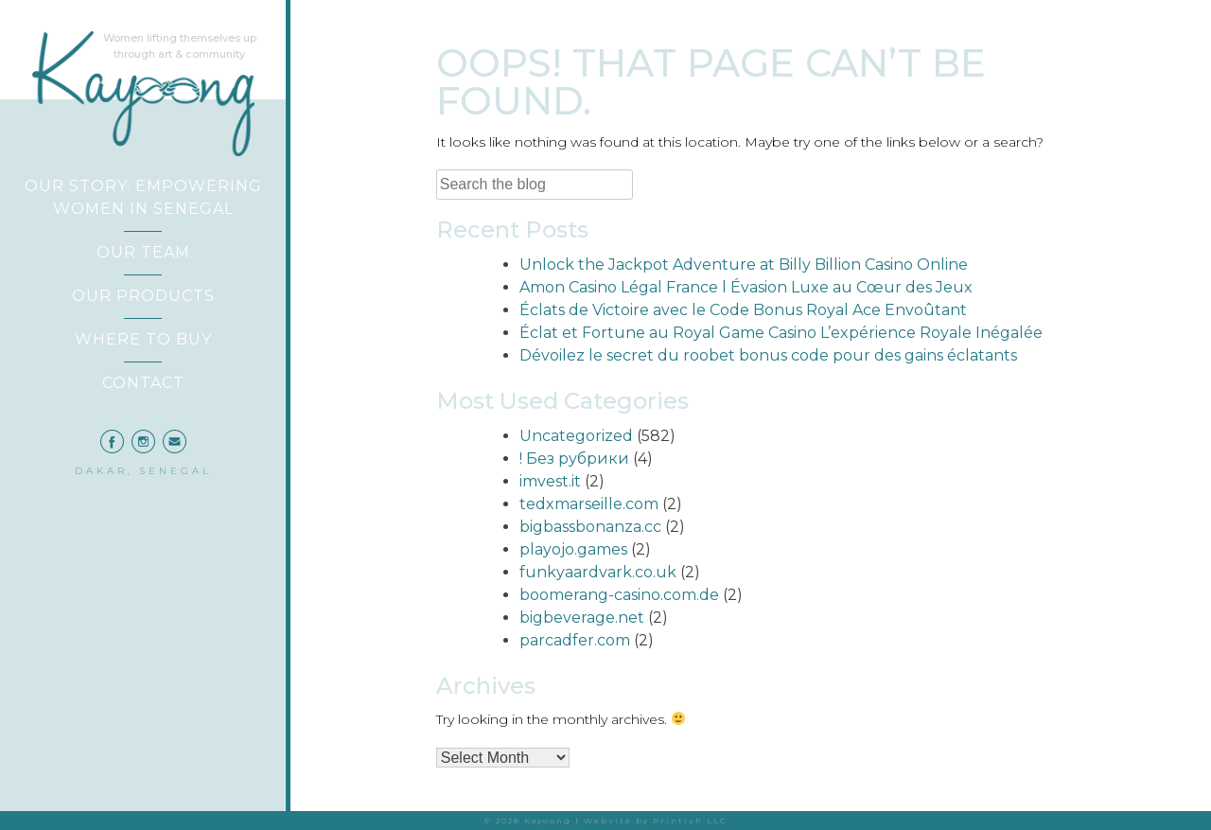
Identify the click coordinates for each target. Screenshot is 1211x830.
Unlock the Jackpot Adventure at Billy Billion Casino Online (743, 265)
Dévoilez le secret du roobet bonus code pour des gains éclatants (768, 355)
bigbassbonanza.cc (590, 527)
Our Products (143, 296)
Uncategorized (576, 436)
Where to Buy (143, 339)
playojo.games (573, 549)
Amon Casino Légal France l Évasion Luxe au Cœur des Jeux (746, 287)
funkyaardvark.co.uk (597, 572)
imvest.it (550, 481)
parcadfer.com (574, 640)
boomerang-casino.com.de (619, 595)
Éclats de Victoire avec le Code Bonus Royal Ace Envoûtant (743, 310)
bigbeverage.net (581, 618)
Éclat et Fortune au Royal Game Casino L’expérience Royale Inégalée (781, 333)
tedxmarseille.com (588, 504)
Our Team (143, 252)
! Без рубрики (574, 459)
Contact (143, 383)
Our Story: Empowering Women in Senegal (143, 197)
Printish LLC (690, 820)
